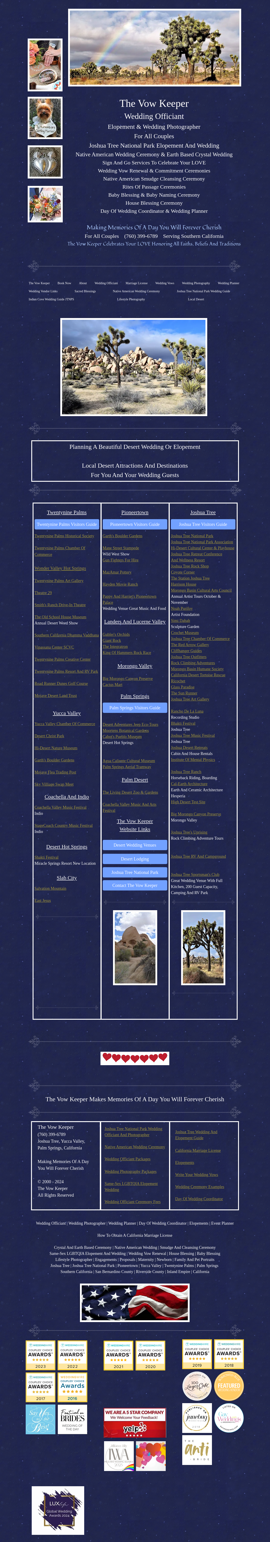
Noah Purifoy (182, 608)
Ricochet (178, 681)
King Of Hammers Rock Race (127, 652)
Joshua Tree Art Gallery (190, 699)
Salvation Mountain (51, 888)
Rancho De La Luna (187, 711)
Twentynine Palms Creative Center (63, 659)
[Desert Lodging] (135, 859)
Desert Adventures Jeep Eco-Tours (130, 724)
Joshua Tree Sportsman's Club (195, 874)
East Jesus (43, 900)
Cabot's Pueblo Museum (122, 736)
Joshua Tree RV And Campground (198, 856)
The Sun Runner (184, 693)
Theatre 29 (43, 593)
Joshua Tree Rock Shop (190, 566)
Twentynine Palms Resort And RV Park (66, 671)
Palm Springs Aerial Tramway (127, 767)
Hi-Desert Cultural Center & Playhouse (202, 548)
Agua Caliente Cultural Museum (129, 761)
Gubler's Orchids (116, 634)
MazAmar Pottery (117, 572)
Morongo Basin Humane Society (197, 669)
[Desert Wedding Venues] (135, 845)
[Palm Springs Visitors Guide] (135, 708)
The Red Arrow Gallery (190, 645)
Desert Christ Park (49, 736)
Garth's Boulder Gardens (122, 536)
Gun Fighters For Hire (121, 560)
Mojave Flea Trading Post (55, 772)
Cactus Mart (112, 684)
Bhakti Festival (183, 723)
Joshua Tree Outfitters (189, 657)
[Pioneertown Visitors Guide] (135, 524)
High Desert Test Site (188, 802)
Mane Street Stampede (121, 548)
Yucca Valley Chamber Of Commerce (65, 724)
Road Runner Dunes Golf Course (61, 683)
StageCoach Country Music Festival (64, 825)
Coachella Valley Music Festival (61, 807)
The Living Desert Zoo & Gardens (130, 792)
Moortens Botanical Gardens (126, 730)
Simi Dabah (180, 620)
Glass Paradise (183, 687)
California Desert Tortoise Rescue (198, 675)
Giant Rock (112, 640)
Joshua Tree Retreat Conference (196, 554)
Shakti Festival (47, 857)
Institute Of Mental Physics (193, 759)
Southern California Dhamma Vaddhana (67, 635)
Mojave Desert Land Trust (56, 695)
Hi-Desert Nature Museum (56, 748)
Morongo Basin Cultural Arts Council (201, 590)
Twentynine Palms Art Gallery (59, 581)
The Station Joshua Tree (190, 578)
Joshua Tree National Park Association (202, 542)
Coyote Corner (183, 572)
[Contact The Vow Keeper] (135, 885)
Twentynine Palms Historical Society (64, 536)
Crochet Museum (185, 632)
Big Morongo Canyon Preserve (128, 678)
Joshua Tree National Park (192, 536)
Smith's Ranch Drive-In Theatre (60, 605)
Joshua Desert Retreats (189, 747)
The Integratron (115, 646)
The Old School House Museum (60, 617)
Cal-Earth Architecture (189, 784)
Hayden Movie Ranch (120, 584)
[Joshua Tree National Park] (135, 872)
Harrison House (183, 584)
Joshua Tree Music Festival (193, 735)
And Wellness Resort (188, 560)
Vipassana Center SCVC (54, 647)
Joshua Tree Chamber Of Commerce (200, 639)
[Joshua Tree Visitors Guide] (203, 524)
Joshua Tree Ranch (186, 772)
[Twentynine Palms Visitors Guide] (67, 524)
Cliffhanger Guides (186, 651)
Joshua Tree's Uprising (189, 832)
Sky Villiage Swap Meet (54, 784)
